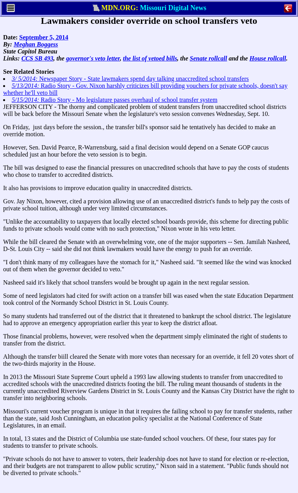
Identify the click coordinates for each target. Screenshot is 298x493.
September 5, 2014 (43, 37)
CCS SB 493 (37, 58)
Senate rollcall (208, 58)
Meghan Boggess (36, 44)
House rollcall (268, 58)
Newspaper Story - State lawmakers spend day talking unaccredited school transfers (130, 78)
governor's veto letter (93, 58)
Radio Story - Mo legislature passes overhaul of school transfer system (115, 99)
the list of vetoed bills (150, 58)
